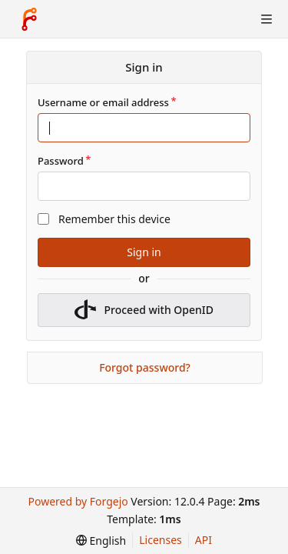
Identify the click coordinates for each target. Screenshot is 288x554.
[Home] (29, 19)
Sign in (144, 252)
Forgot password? (144, 367)
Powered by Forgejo (77, 501)
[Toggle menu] (266, 19)
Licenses (160, 539)
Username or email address (103, 102)
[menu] (101, 540)
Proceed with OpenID (144, 310)
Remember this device (114, 219)
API (203, 539)
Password (61, 161)
